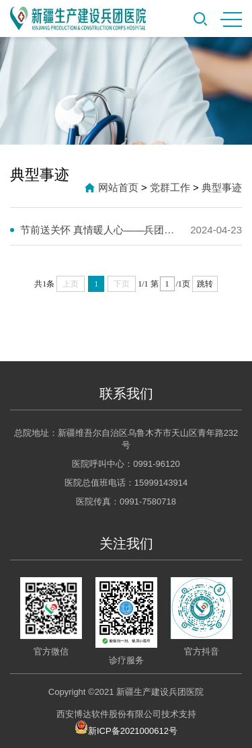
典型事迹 (222, 187)
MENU (231, 19)
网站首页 (118, 187)
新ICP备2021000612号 (126, 727)
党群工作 (170, 187)
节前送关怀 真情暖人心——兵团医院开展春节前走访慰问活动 (100, 229)
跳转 (205, 284)
